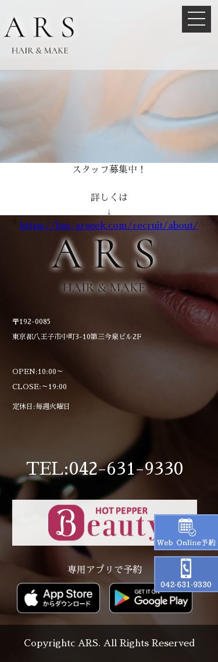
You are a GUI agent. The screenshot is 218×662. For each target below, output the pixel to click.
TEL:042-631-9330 (104, 469)
